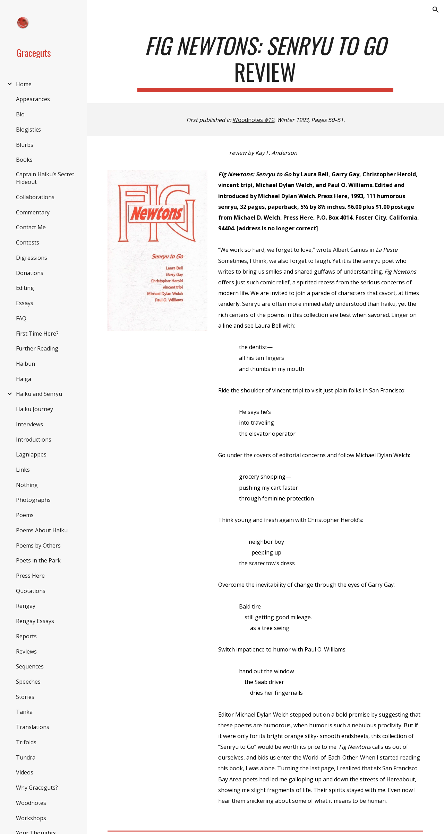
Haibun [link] (25, 363)
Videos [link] (24, 772)
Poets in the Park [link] (38, 560)
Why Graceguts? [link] (37, 787)
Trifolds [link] (26, 742)
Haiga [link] (23, 379)
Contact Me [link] (31, 227)
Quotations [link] (30, 591)
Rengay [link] (25, 606)
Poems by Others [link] (38, 545)
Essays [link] (24, 303)
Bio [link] (20, 114)
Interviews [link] (29, 424)
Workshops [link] (31, 818)
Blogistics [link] (28, 129)
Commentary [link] (33, 212)
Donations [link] (29, 273)
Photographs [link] (33, 500)
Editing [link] (25, 288)
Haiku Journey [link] (34, 409)
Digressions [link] (31, 257)
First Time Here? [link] (37, 333)
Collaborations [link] (35, 197)
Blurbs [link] (24, 145)
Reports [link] (26, 636)
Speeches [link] (28, 681)
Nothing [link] (27, 485)
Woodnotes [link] (31, 803)
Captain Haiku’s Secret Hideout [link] (45, 178)
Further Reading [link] (37, 348)
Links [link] (23, 469)
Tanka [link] (24, 712)
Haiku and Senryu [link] (39, 394)
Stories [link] (25, 697)
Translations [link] (32, 727)
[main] (265, 62)
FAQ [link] (21, 318)
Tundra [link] (25, 757)
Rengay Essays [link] (35, 621)
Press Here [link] (30, 575)
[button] (435, 9)
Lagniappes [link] (31, 454)
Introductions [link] (33, 439)
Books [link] (24, 159)
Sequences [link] (30, 666)
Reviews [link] (26, 651)
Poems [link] (25, 515)
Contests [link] (27, 242)
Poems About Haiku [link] (42, 530)
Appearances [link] (33, 99)
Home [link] (24, 84)
